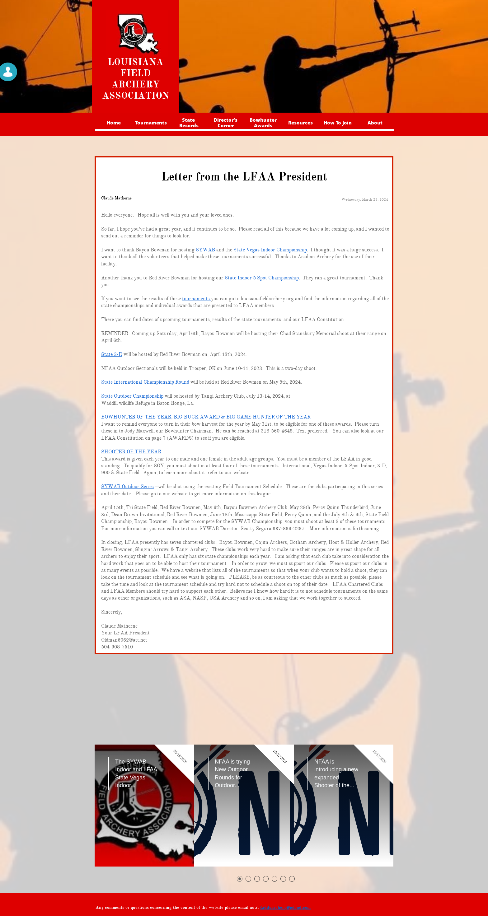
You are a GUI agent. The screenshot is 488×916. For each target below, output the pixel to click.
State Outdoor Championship (132, 396)
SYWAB (206, 250)
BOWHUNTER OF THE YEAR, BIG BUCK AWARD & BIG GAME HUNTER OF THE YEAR (206, 417)
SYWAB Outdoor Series (127, 487)
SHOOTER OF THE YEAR (131, 452)
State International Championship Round (145, 382)
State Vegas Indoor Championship (270, 250)
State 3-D (111, 354)
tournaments (196, 299)
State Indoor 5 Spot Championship (262, 278)
